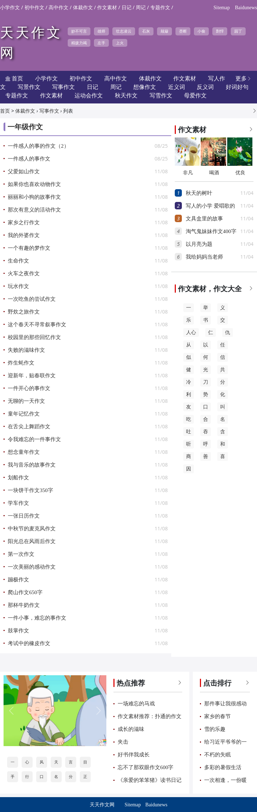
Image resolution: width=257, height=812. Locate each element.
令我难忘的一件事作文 (34, 439)
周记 (141, 7)
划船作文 (18, 477)
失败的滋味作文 (26, 350)
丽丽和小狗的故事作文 (34, 197)
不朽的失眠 (217, 754)
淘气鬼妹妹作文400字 (211, 231)
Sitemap (221, 7)
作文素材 (107, 7)
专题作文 (160, 7)
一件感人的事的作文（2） (38, 146)
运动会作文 (88, 95)
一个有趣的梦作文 (29, 248)
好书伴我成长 (134, 754)
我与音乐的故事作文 (32, 465)
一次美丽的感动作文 (32, 567)
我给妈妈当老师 (204, 257)
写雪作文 (161, 95)
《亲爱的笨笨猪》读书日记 (149, 780)
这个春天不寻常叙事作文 (37, 324)
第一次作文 (21, 554)
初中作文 (34, 7)
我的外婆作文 (24, 235)
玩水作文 (18, 286)
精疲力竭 (79, 43)
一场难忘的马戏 (136, 703)
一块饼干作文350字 (30, 490)
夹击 (123, 742)
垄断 (183, 31)
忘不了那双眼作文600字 (146, 767)
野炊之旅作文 (24, 312)
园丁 (238, 31)
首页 (5, 111)
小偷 (201, 31)
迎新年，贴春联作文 (32, 375)
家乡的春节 (217, 716)
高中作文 (58, 7)
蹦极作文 (18, 579)
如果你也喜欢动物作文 (34, 184)
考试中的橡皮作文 (29, 643)
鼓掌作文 (18, 630)
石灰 (146, 31)
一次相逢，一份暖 (225, 780)
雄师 (101, 31)
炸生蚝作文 (21, 363)
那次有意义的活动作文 (34, 210)
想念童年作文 (24, 452)
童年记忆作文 (24, 414)
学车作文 (18, 503)
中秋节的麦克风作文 (32, 528)
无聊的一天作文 (26, 401)
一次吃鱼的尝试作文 (32, 299)
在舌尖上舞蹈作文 (29, 426)
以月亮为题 (199, 244)
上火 (120, 43)
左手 (101, 43)
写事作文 (49, 111)
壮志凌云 (124, 31)
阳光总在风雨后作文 (32, 541)
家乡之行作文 (24, 222)
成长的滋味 (131, 729)
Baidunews (246, 7)
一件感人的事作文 (29, 159)
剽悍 (220, 31)
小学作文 (10, 7)
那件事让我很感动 (225, 703)
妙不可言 (79, 31)
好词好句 (237, 87)
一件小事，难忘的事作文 (37, 618)
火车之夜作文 (24, 273)
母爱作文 (195, 95)
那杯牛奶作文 (24, 605)
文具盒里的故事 (204, 218)
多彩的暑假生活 (222, 767)
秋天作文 (126, 95)
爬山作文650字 (25, 592)
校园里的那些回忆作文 (34, 337)
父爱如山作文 (24, 171)
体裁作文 (83, 7)
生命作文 (18, 261)
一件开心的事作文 (29, 388)
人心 (191, 332)
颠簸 (164, 31)
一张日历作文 (24, 516)
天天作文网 (102, 804)
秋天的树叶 (199, 193)
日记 (127, 7)
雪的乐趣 (214, 729)
